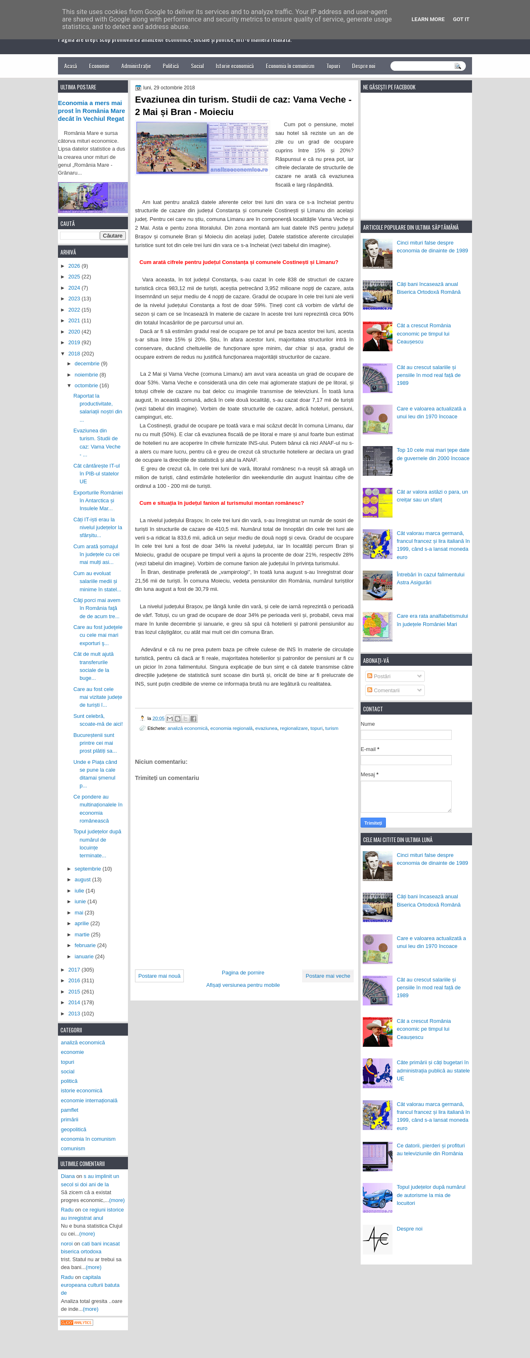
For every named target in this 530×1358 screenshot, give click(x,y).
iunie (81, 901)
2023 (75, 298)
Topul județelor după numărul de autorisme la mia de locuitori (431, 1195)
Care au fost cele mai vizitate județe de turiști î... (97, 697)
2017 (75, 970)
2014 (75, 1002)
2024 (75, 288)
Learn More (428, 19)
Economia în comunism (290, 65)
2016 (75, 980)
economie (72, 1052)
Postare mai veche (328, 976)
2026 (75, 266)
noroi (67, 1243)
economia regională (231, 728)
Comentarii (383, 690)
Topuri (333, 65)
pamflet (69, 1110)
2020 (75, 332)
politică (69, 1081)
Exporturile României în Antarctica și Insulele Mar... (98, 500)
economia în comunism (88, 1139)
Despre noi (363, 65)
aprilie (82, 923)
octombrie (87, 385)
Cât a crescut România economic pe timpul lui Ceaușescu (424, 333)
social (68, 1071)
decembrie (88, 363)
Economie (99, 65)
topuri (317, 728)
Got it (461, 19)
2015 (75, 992)
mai (79, 912)
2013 (75, 1013)
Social (197, 65)
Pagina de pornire (243, 972)
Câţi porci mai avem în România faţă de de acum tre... (96, 608)
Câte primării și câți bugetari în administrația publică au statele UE (433, 1070)
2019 (75, 342)
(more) (117, 1200)
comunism (73, 1148)
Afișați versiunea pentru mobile (243, 985)
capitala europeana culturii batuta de (90, 1285)
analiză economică (188, 728)
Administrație (136, 65)
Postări (378, 676)
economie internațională (89, 1100)
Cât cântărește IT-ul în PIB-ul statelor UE (96, 474)
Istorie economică (235, 65)
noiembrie (87, 375)
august (83, 879)
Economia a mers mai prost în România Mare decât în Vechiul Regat (91, 110)
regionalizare (294, 728)
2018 (75, 353)
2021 (75, 320)
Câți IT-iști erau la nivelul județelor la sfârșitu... (97, 527)
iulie (80, 891)
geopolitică (73, 1129)
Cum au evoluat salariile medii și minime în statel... (97, 581)
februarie (86, 945)
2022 (75, 310)
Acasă (70, 65)
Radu (67, 1210)
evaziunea (266, 728)
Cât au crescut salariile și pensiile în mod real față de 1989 (428, 375)
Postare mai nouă (159, 976)
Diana (68, 1176)
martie (83, 934)
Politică (171, 65)
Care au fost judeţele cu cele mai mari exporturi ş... (98, 635)
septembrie (88, 869)
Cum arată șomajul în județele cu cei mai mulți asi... (96, 554)
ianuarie (85, 956)
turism (332, 728)
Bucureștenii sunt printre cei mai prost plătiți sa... (95, 743)
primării (69, 1119)
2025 (75, 277)
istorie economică (81, 1090)
